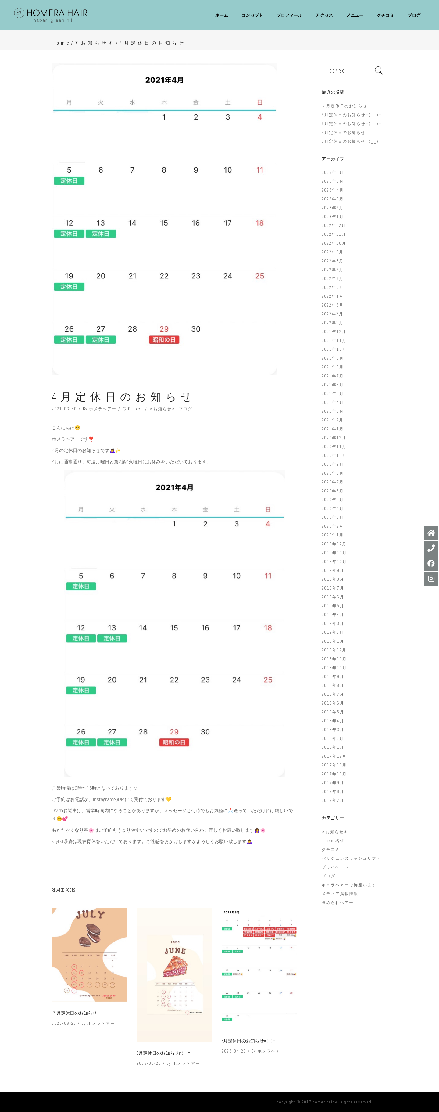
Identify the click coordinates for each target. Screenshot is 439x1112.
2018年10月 (334, 667)
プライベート (335, 867)
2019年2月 (333, 632)
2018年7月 (333, 694)
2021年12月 (334, 331)
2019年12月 (334, 544)
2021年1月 (333, 429)
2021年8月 (333, 367)
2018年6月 (333, 703)
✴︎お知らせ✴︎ (95, 43)
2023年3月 (333, 199)
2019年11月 (334, 552)
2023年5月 (333, 181)
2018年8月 (333, 685)
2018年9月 (333, 676)
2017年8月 (333, 791)
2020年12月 (334, 437)
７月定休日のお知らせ (74, 1013)
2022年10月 (334, 243)
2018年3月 (333, 729)
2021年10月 (334, 349)
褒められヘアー (338, 902)
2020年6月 (333, 490)
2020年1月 (333, 535)
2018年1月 (333, 747)
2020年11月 (334, 446)
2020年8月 (333, 473)
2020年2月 (333, 526)
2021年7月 (333, 375)
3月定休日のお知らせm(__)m (352, 141)
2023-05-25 (149, 1063)
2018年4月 (333, 720)
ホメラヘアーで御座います (349, 885)
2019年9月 (333, 570)
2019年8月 (333, 579)
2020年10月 (334, 455)
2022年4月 (333, 296)
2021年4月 (333, 402)
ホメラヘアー (102, 408)
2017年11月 (334, 765)
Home (61, 43)
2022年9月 (333, 252)
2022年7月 (333, 269)
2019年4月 (333, 614)
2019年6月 (333, 597)
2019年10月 (334, 561)
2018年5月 (333, 712)
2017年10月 (334, 774)
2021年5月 (333, 393)
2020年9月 (333, 464)
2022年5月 (333, 287)
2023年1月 (333, 216)
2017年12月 (334, 756)
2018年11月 (334, 659)
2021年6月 (333, 384)
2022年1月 (333, 322)
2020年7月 (333, 482)
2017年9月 (333, 782)
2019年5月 (333, 605)
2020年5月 (333, 499)
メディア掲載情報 (340, 893)
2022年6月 (333, 278)
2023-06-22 (64, 1023)
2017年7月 (333, 800)
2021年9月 (333, 358)
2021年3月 (333, 411)
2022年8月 (333, 261)
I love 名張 (333, 840)
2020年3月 (333, 517)
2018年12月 (334, 650)
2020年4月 (333, 508)
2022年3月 (333, 305)
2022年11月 (334, 234)
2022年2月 (332, 314)
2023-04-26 (234, 1051)
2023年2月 (333, 207)
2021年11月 (334, 340)
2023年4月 (333, 190)
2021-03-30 (64, 408)
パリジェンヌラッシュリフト (351, 858)
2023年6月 (333, 172)
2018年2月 (333, 738)
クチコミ (331, 849)
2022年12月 (334, 225)
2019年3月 (333, 623)
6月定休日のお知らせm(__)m (163, 1053)
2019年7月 (333, 588)
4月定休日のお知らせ (344, 132)
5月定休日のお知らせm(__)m (248, 1041)
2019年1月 (333, 641)
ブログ (185, 408)
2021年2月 (333, 420)
